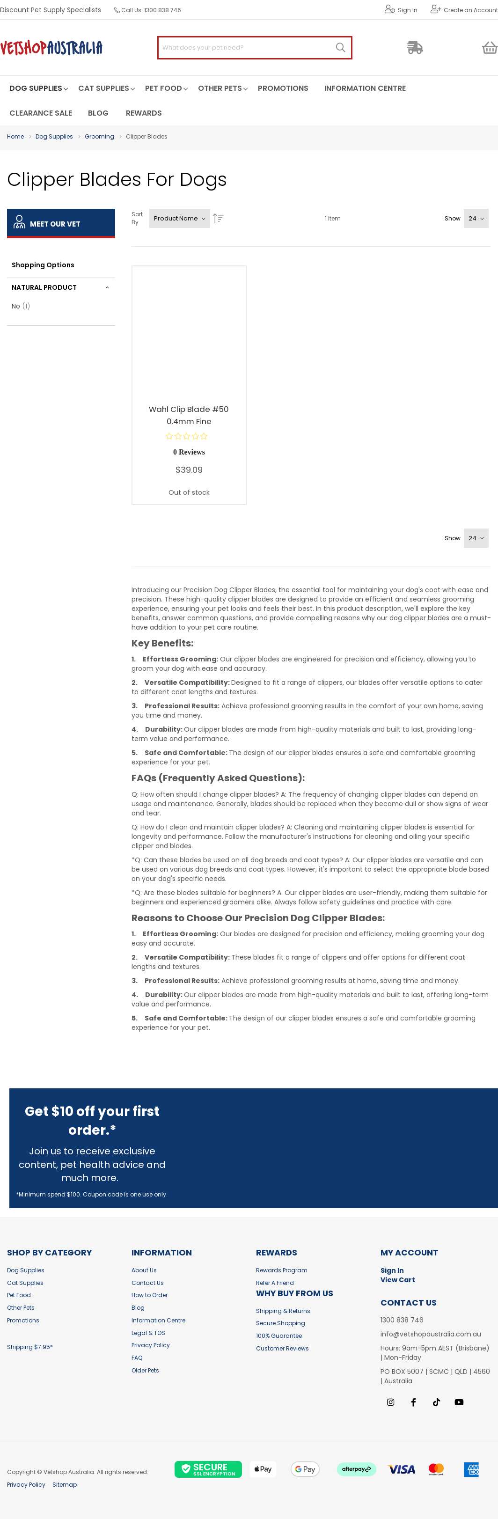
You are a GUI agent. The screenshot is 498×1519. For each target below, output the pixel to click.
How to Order (150, 1295)
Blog (138, 1308)
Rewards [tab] (276, 1252)
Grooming (99, 136)
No (24, 306)
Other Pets (21, 1308)
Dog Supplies (54, 136)
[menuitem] (36, 88)
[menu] (249, 100)
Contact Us (148, 1283)
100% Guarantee (279, 1336)
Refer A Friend (275, 1283)
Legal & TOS (148, 1333)
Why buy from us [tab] (294, 1293)
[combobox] (254, 47)
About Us (144, 1270)
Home (15, 136)
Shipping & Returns (283, 1311)
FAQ (137, 1358)
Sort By (137, 218)
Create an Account (471, 10)
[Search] (340, 47)
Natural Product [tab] (44, 287)
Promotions (23, 1320)
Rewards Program (282, 1270)
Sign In (407, 10)
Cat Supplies (25, 1283)
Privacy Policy (151, 1345)
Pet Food (19, 1295)
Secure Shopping (280, 1323)
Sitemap (64, 1485)
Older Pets (145, 1370)
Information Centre (158, 1320)
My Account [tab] (410, 1253)
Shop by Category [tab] (49, 1252)
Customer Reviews (282, 1348)
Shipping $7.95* (30, 1347)
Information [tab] (162, 1252)
